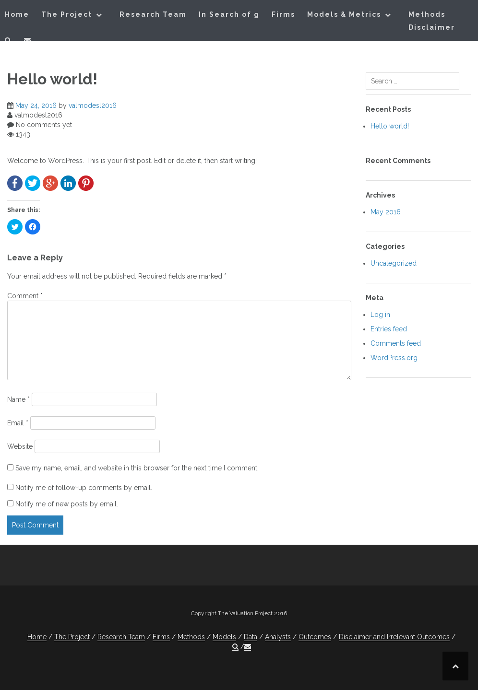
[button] (8, 41)
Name (18, 399)
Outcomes (315, 637)
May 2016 (385, 212)
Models (224, 637)
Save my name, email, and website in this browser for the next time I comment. (137, 468)
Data (250, 637)
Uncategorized (393, 263)
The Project (66, 14)
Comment (25, 296)
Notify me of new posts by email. (66, 504)
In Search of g (229, 14)
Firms (283, 14)
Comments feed (395, 343)
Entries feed (388, 329)
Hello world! (389, 126)
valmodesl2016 (93, 105)
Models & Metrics (344, 14)
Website (20, 446)
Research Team (153, 14)
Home (17, 14)
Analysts (278, 637)
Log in (380, 314)
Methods (426, 14)
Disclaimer (431, 27)
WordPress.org (394, 358)
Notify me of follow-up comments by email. (83, 487)
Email (17, 423)
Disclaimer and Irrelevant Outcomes (394, 637)
